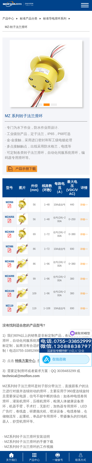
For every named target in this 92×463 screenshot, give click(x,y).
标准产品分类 (28, 18)
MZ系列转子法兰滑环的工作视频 (28, 447)
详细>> (84, 204)
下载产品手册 (22, 168)
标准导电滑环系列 (54, 18)
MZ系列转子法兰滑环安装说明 (27, 436)
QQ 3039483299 (63, 371)
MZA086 (9, 261)
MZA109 (9, 291)
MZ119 (9, 305)
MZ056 (9, 202)
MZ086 (9, 246)
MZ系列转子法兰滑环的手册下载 (28, 442)
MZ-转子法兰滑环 (16, 27)
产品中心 (8, 18)
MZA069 (9, 232)
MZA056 (9, 217)
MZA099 (9, 276)
